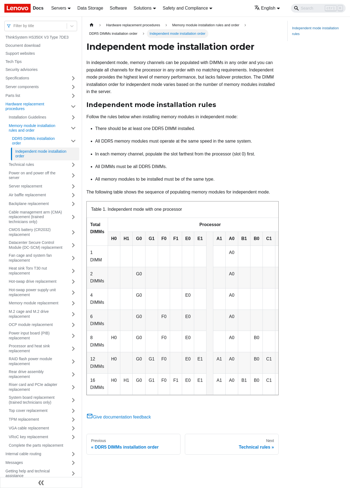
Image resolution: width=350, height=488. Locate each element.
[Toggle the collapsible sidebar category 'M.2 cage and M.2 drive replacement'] (73, 314)
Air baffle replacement (27, 195)
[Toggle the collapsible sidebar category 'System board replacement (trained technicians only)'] (73, 400)
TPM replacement (24, 419)
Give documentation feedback (118, 417)
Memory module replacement (33, 303)
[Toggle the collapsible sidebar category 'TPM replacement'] (73, 419)
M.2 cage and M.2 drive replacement (29, 314)
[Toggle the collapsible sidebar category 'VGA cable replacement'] (73, 428)
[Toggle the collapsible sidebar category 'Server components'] (73, 87)
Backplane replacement (29, 203)
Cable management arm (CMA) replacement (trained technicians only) (35, 217)
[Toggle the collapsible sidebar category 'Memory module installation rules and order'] (73, 128)
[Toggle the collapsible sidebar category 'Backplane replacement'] (73, 204)
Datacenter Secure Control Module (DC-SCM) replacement (35, 245)
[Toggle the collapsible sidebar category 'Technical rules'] (73, 164)
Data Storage (90, 8)
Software (118, 8)
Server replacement (25, 186)
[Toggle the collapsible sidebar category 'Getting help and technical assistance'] (73, 473)
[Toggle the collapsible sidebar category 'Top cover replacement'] (73, 410)
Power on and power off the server (32, 175)
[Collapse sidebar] (41, 482)
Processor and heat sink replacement (29, 348)
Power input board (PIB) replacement (29, 335)
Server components (22, 87)
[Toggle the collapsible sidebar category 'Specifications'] (73, 78)
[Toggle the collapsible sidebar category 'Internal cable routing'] (73, 454)
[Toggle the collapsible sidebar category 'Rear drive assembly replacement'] (73, 374)
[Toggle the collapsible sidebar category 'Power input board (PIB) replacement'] (73, 335)
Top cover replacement (28, 410)
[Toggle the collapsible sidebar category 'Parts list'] (73, 95)
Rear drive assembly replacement (26, 374)
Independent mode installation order (40, 153)
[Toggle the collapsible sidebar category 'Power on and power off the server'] (73, 175)
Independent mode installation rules (315, 31)
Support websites (20, 53)
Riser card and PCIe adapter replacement (33, 387)
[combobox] (13, 26)
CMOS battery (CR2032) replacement (30, 232)
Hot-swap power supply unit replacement (32, 292)
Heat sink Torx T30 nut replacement (28, 270)
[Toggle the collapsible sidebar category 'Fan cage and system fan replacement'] (73, 258)
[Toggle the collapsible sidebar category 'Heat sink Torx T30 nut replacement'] (73, 270)
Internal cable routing (23, 454)
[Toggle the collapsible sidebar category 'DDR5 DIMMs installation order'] (73, 141)
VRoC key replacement (28, 437)
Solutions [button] (142, 8)
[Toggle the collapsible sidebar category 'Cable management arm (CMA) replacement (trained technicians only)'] (73, 217)
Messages (14, 462)
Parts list (12, 95)
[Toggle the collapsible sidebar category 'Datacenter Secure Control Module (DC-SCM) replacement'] (73, 245)
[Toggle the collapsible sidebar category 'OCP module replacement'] (73, 324)
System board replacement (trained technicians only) (31, 400)
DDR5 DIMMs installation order (33, 141)
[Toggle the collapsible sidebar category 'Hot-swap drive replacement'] (73, 281)
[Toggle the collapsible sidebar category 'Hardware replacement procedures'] (73, 106)
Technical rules (21, 164)
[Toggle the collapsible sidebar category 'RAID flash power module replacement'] (73, 361)
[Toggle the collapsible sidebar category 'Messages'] (73, 462)
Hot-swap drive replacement (32, 281)
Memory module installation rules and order (32, 128)
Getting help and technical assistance (27, 473)
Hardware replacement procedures (24, 106)
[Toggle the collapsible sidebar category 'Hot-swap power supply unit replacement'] (73, 292)
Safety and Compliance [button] (185, 8)
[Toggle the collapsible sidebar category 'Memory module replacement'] (73, 303)
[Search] (318, 8)
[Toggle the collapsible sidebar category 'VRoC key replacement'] (73, 437)
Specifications (17, 78)
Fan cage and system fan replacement (30, 257)
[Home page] (91, 25)
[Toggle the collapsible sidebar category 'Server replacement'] (73, 186)
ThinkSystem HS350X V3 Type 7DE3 (37, 37)
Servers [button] (58, 8)
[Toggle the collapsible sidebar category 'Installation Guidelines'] (73, 117)
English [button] (264, 8)
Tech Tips (13, 61)
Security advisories (21, 69)
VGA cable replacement (29, 428)
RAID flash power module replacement (30, 361)
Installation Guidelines (27, 117)
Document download (22, 45)
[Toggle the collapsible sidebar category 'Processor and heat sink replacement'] (73, 348)
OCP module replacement (31, 324)
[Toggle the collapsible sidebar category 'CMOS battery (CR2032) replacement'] (73, 232)
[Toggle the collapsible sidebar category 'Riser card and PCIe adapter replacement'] (73, 387)
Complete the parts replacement (36, 445)
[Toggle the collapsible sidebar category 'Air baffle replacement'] (73, 195)
